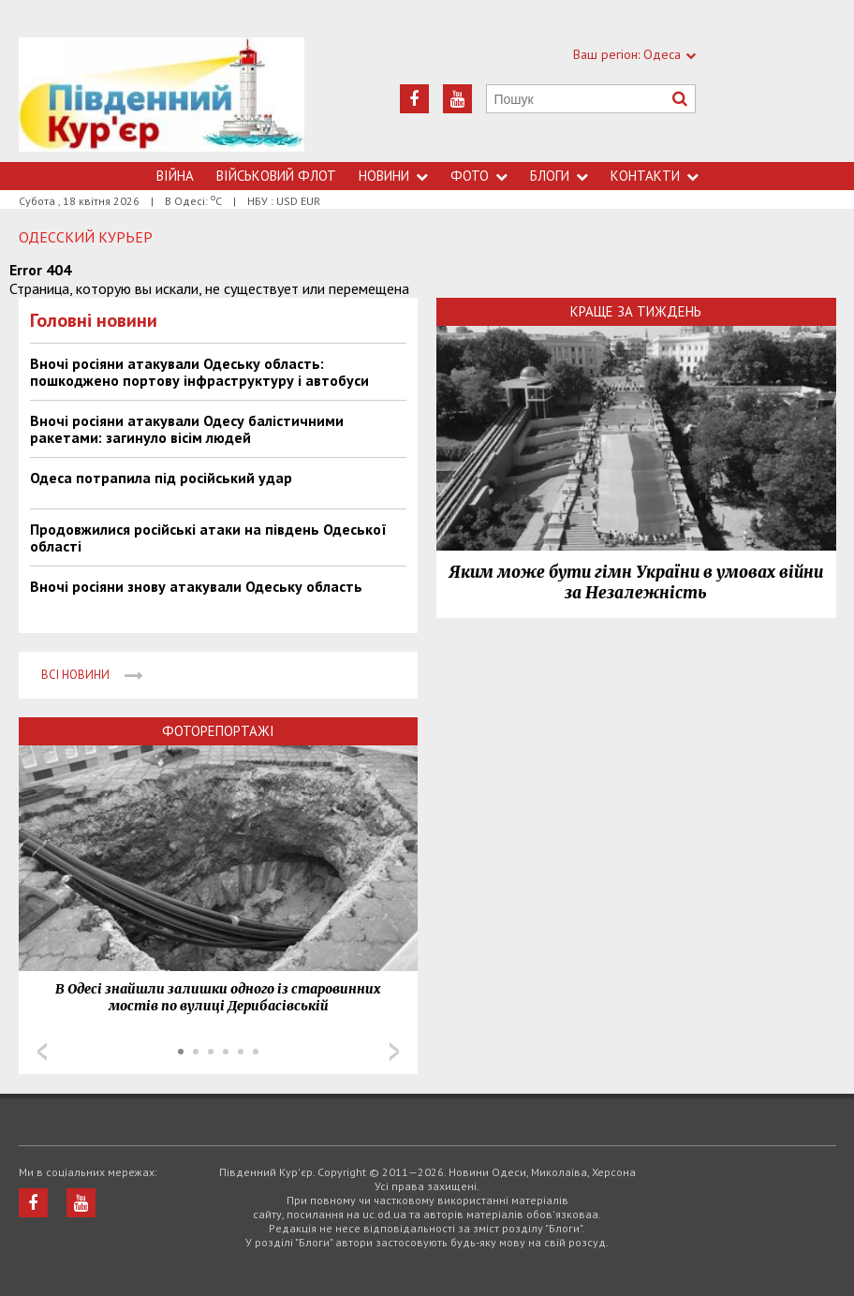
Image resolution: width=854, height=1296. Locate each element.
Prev (42, 1051)
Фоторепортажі (218, 731)
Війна (175, 175)
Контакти (655, 175)
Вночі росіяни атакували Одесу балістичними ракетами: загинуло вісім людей (187, 429)
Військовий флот (276, 175)
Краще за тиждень (635, 311)
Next (394, 1051)
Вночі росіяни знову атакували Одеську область (196, 586)
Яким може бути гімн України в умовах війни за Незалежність (636, 582)
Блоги (559, 175)
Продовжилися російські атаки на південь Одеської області (208, 537)
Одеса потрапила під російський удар (161, 477)
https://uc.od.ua (162, 99)
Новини (393, 175)
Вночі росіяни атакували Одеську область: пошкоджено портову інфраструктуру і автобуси (199, 372)
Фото (479, 175)
